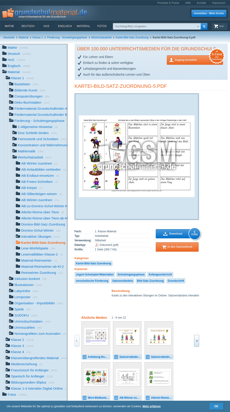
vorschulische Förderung (92, 280)
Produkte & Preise (168, 3)
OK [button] (216, 406)
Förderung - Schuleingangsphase (67, 37)
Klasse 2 (20, 340)
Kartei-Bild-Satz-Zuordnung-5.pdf (120, 86)
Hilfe (188, 3)
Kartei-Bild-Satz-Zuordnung (132, 37)
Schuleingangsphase (131, 274)
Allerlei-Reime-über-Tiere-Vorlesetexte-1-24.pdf (160, 398)
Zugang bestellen (199, 59)
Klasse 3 (20, 346)
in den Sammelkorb (180, 246)
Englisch (65, 26)
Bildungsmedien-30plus (30, 383)
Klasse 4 (18, 352)
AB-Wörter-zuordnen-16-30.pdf (128, 398)
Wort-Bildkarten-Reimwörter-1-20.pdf (96, 398)
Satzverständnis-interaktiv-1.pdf (128, 357)
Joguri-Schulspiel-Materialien (95, 274)
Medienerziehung (24, 364)
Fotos (102, 26)
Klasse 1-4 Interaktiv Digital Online (37, 389)
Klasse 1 (38, 37)
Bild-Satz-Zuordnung (150, 280)
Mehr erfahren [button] (152, 406)
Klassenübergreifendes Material (37, 358)
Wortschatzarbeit (101, 37)
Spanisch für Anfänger (29, 376)
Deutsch (28, 26)
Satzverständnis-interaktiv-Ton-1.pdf (160, 357)
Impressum (218, 3)
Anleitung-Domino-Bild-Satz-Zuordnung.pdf (96, 357)
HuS (46, 26)
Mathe (9, 26)
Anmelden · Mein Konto (209, 13)
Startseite (9, 37)
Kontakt (201, 3)
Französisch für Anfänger (31, 370)
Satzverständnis (122, 280)
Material (83, 26)
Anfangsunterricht (160, 274)
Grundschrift (176, 280)
